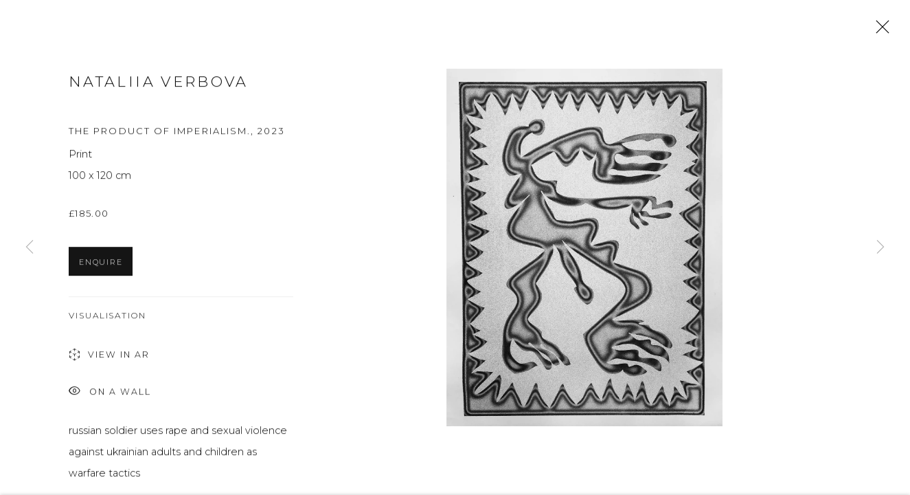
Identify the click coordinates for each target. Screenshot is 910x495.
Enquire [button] (100, 265)
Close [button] (879, 31)
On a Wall (110, 395)
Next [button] (880, 247)
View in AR (109, 358)
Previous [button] (29, 247)
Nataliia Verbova (159, 84)
